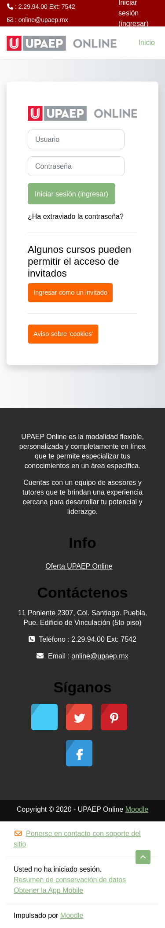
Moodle (136, 809)
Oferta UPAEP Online (78, 566)
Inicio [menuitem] (147, 42)
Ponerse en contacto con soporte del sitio (77, 839)
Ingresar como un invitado (70, 292)
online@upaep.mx (43, 19)
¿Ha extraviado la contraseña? (76, 216)
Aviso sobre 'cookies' (63, 333)
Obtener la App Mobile (48, 890)
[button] (143, 857)
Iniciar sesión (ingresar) (71, 194)
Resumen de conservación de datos (70, 880)
